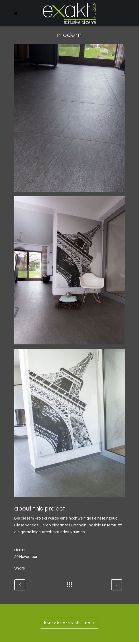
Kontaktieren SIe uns (69, 623)
